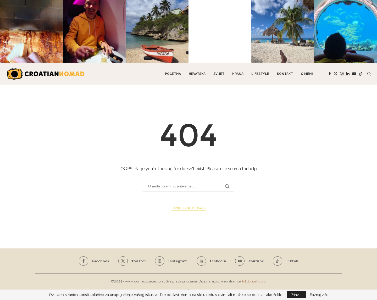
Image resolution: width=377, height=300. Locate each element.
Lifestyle (260, 74)
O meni (307, 74)
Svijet (218, 74)
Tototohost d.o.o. (254, 281)
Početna (173, 74)
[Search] (369, 73)
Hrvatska (197, 74)
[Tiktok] (361, 73)
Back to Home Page (188, 208)
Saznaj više (319, 295)
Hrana (237, 74)
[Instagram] (341, 73)
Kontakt (285, 74)
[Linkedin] (348, 73)
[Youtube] (354, 73)
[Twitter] (335, 73)
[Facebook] (330, 73)
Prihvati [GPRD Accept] (296, 295)
